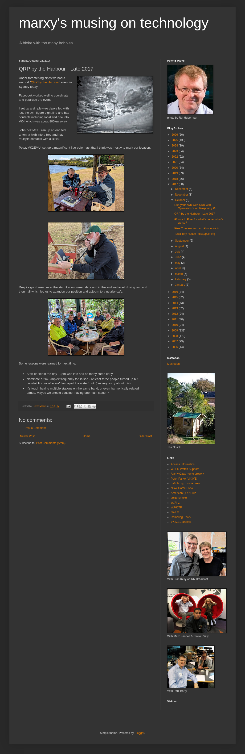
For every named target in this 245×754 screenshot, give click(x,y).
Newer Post (27, 436)
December (182, 189)
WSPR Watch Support (185, 469)
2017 (175, 184)
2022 (175, 156)
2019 (175, 173)
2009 (175, 330)
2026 (175, 134)
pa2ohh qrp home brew (185, 483)
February (181, 279)
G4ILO (175, 512)
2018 (175, 178)
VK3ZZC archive (181, 522)
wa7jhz (175, 502)
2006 (175, 347)
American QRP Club (183, 493)
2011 (175, 319)
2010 (175, 325)
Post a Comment (35, 428)
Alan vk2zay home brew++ (187, 473)
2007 (175, 341)
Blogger (139, 733)
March (179, 274)
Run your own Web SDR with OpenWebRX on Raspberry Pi (195, 206)
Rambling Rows (181, 517)
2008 (175, 336)
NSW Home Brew (182, 488)
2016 (175, 291)
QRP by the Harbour (45, 82)
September (182, 240)
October (180, 200)
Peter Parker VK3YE (183, 478)
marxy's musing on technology (113, 23)
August (180, 246)
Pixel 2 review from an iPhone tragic (196, 228)
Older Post (145, 436)
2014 (175, 303)
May (178, 262)
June (178, 257)
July (178, 251)
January (180, 284)
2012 (175, 313)
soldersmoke (179, 497)
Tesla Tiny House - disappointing (194, 233)
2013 (175, 308)
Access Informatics (183, 464)
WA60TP (176, 507)
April (178, 268)
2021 (175, 162)
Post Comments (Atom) (50, 443)
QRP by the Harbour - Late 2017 (194, 213)
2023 (175, 151)
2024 (175, 145)
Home (86, 436)
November (182, 194)
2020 (175, 167)
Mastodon (173, 363)
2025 (175, 140)
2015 (175, 297)
